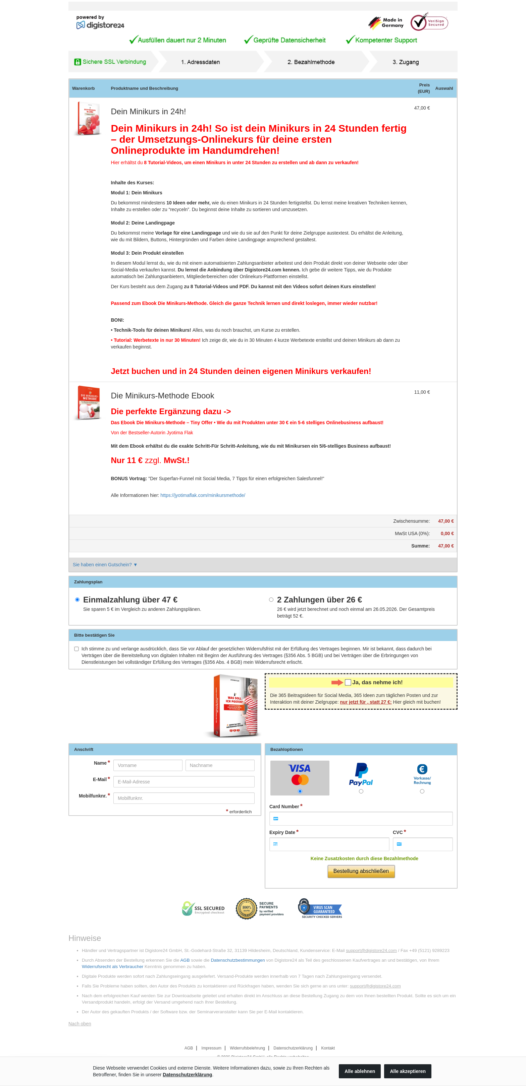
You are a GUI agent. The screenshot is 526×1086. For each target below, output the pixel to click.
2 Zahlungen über (319, 599)
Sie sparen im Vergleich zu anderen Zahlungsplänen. (142, 609)
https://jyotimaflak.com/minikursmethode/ (202, 495)
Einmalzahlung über (130, 599)
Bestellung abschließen (361, 871)
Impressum (211, 1048)
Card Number (284, 806)
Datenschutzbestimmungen (238, 960)
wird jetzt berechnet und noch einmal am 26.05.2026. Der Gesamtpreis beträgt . (356, 612)
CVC (398, 832)
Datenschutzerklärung (293, 1048)
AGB (185, 960)
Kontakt (328, 1048)
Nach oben (79, 1023)
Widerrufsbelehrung (247, 1048)
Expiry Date (282, 832)
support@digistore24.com (371, 950)
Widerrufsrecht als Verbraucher (112, 966)
